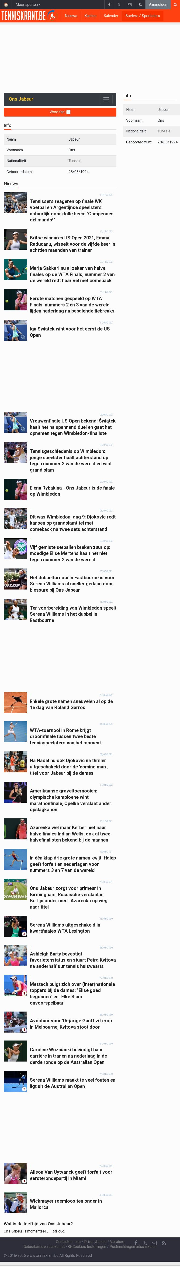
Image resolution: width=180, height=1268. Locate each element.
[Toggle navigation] (106, 99)
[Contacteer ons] (154, 1243)
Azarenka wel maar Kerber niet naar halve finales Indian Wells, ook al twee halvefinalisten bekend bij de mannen (70, 834)
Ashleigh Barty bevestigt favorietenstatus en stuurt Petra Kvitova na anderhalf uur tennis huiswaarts (73, 960)
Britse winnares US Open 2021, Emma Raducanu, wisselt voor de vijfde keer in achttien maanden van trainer (72, 244)
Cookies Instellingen (87, 1246)
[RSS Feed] (163, 1243)
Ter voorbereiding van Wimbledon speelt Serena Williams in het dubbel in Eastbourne (73, 614)
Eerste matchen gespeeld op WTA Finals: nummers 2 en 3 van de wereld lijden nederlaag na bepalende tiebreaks (72, 305)
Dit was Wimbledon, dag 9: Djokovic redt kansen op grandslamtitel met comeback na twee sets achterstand (73, 523)
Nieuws (71, 16)
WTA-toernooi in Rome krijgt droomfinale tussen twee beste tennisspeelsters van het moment (65, 737)
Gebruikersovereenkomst (44, 1246)
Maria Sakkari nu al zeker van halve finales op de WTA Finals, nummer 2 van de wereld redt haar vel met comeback (72, 274)
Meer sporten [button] (27, 4)
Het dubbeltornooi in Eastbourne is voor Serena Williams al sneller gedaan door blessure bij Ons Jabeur (72, 584)
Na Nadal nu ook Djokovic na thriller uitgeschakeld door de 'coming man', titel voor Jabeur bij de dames (69, 767)
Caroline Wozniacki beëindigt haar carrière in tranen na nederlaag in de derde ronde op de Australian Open (68, 1056)
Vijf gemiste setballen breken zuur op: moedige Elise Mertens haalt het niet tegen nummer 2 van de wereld (70, 553)
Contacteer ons (68, 1242)
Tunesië (75, 161)
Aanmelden (158, 4)
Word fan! (60, 112)
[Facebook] (135, 1243)
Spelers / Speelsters (142, 16)
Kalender (111, 16)
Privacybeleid (95, 1242)
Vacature (117, 1242)
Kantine (90, 16)
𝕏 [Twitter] (145, 1243)
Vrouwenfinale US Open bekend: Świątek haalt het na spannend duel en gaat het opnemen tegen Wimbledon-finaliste (73, 427)
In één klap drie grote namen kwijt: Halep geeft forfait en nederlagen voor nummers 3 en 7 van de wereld (73, 864)
